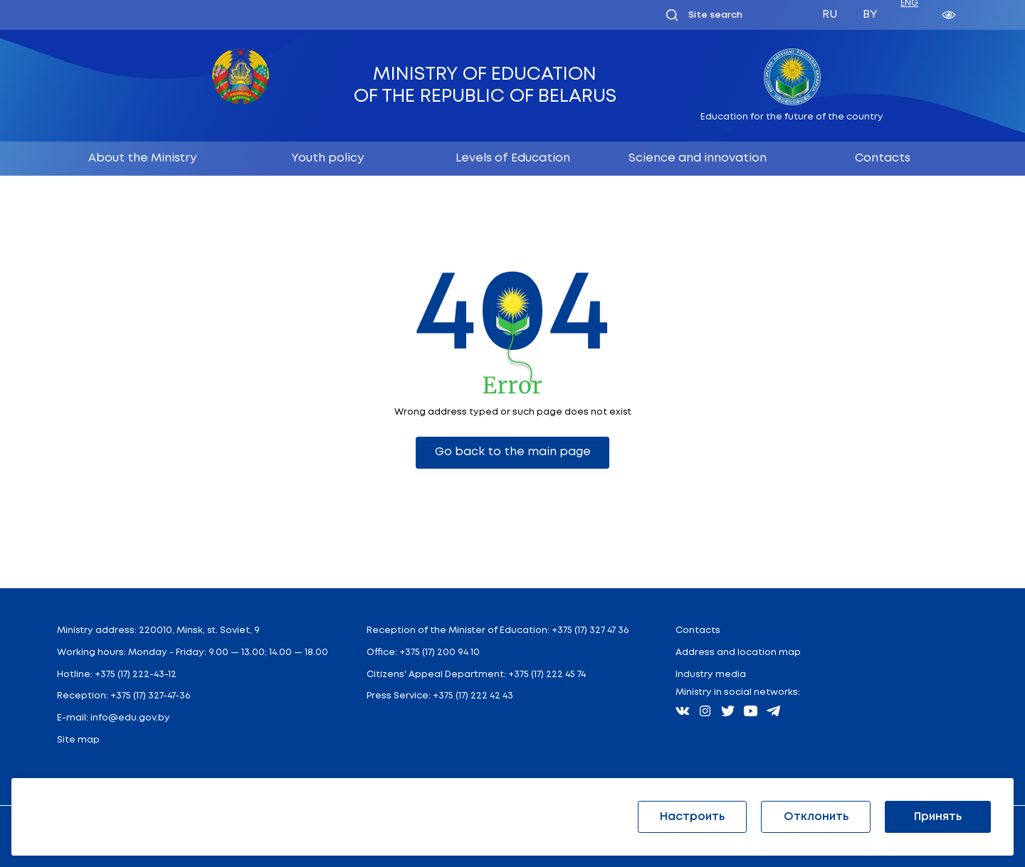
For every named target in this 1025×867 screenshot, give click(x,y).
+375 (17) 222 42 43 (473, 696)
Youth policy (327, 158)
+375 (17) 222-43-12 (136, 675)
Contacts (882, 158)
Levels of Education (513, 158)
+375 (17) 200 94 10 (439, 652)
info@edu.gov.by (130, 718)
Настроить (692, 817)
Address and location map (738, 652)
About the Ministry (142, 158)
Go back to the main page (513, 452)
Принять (938, 817)
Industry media (711, 675)
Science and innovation (698, 158)
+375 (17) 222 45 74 (547, 675)
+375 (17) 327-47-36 (150, 696)
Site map (78, 740)
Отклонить (816, 817)
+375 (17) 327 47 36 (590, 630)
